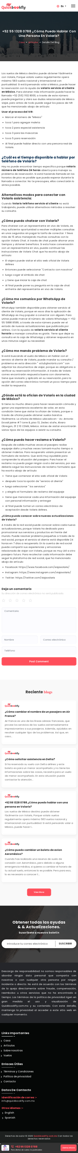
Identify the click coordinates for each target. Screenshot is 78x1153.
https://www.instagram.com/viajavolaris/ (45, 572)
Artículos (33, 42)
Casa (22, 42)
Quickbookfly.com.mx (45, 1136)
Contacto (10, 1081)
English (9, 1112)
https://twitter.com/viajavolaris (35, 577)
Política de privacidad (17, 1076)
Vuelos (8, 1055)
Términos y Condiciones (19, 1071)
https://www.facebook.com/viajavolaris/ (44, 567)
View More (39, 892)
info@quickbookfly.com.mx (18, 1101)
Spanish (10, 1117)
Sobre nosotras (13, 1050)
